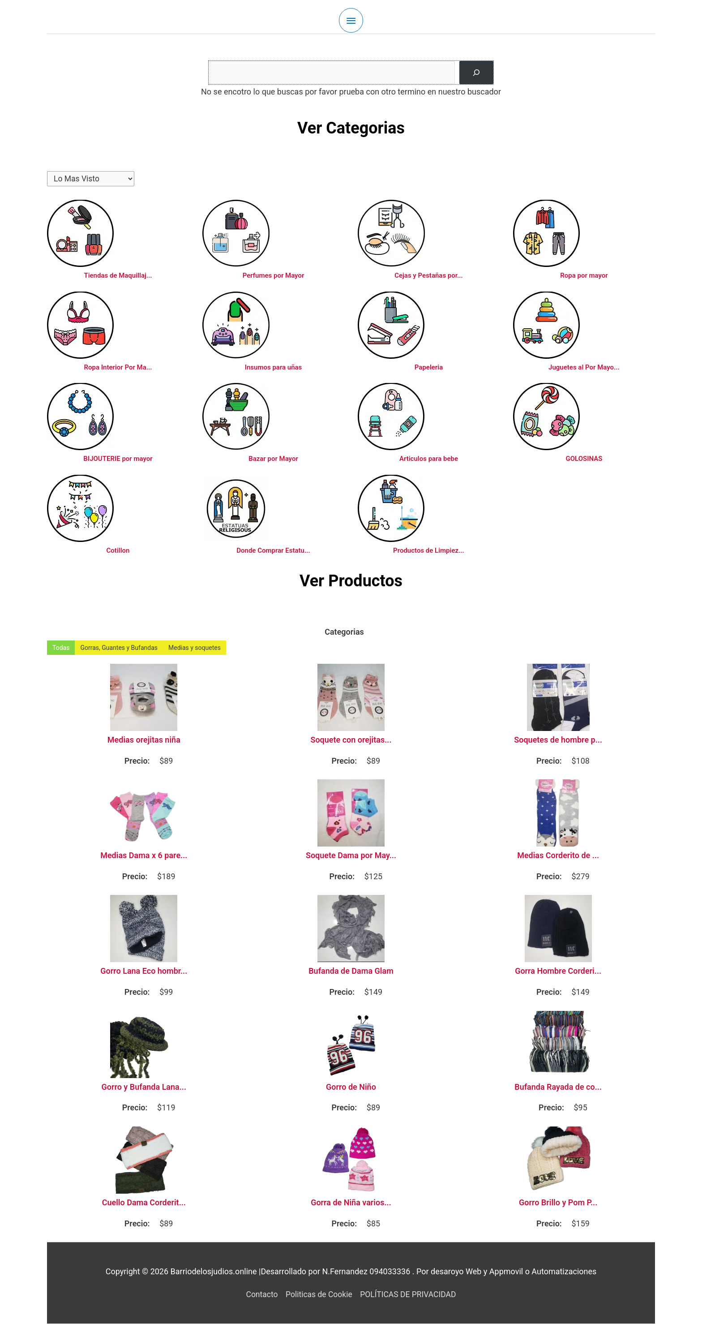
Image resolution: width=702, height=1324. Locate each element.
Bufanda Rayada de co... (558, 1087)
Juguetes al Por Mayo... (584, 368)
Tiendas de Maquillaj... (118, 276)
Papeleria (429, 368)
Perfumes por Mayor (273, 276)
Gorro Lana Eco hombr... (143, 971)
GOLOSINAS (584, 459)
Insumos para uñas (273, 368)
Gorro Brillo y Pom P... (558, 1203)
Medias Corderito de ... (558, 855)
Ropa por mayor (584, 276)
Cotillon (118, 551)
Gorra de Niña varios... (351, 1203)
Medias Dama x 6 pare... (143, 855)
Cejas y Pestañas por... (428, 276)
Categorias (344, 632)
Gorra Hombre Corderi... (558, 971)
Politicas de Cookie (318, 1294)
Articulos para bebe (428, 459)
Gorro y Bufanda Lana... (144, 1087)
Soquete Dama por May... (351, 855)
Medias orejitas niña (143, 740)
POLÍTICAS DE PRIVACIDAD (409, 1294)
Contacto (259, 1294)
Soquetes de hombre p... (558, 740)
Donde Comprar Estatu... (273, 551)
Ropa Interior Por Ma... (118, 368)
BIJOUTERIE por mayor (117, 459)
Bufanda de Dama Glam (351, 971)
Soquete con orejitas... (350, 740)
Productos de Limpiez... (428, 551)
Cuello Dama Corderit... (144, 1203)
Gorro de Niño (351, 1087)
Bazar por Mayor (273, 459)
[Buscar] (476, 72)
